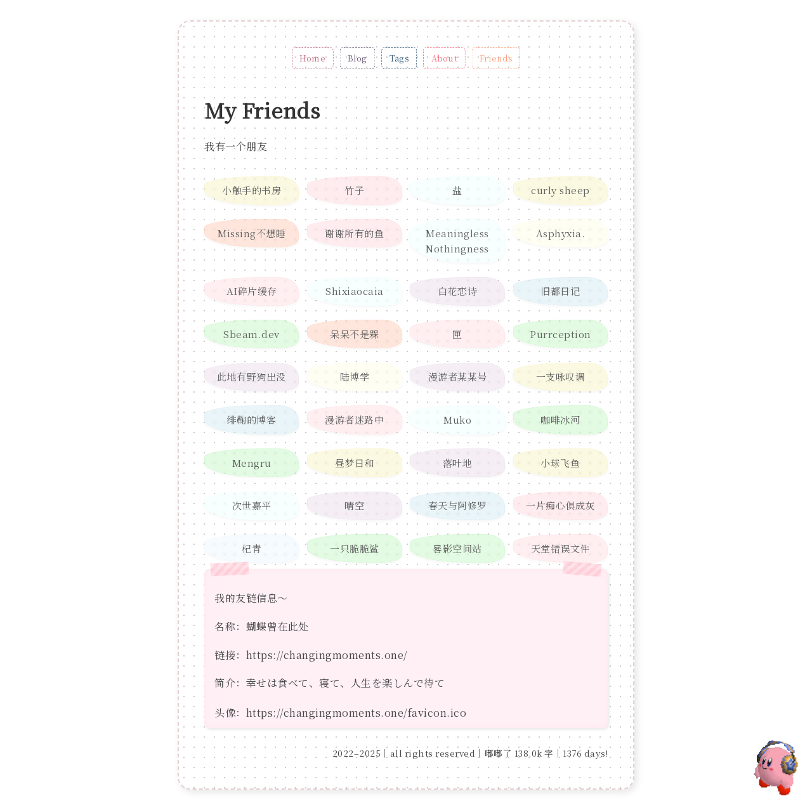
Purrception (560, 334)
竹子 (354, 190)
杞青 (251, 548)
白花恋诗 (457, 290)
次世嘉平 (252, 505)
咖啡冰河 (560, 419)
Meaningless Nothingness (457, 240)
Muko (457, 419)
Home (312, 58)
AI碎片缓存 (251, 290)
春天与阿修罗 (457, 505)
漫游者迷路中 (354, 419)
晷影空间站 (457, 548)
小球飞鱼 (560, 462)
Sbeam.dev (251, 334)
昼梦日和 (354, 462)
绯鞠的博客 (252, 419)
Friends (496, 58)
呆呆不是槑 (354, 334)
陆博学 (355, 376)
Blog (357, 58)
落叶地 (458, 462)
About (444, 58)
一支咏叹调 (561, 376)
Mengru (252, 462)
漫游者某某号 (457, 376)
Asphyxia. (561, 233)
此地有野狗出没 (251, 376)
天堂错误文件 (560, 548)
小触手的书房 (251, 190)
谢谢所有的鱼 (354, 233)
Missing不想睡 (251, 233)
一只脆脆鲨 (354, 548)
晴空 (354, 505)
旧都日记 (560, 290)
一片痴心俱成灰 (560, 505)
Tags (399, 58)
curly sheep (560, 190)
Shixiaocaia (354, 290)
